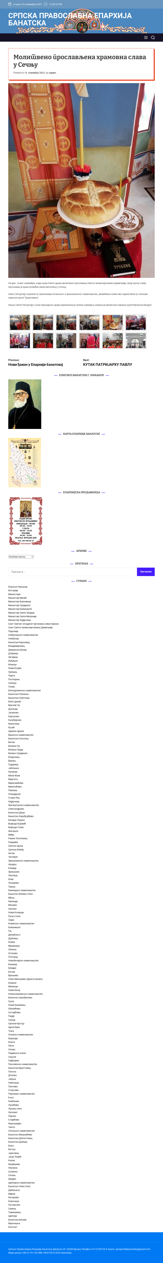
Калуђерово (14, 720)
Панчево (13, 1086)
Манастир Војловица (19, 601)
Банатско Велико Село (20, 894)
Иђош (11, 897)
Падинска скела (17, 1053)
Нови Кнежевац (16, 1005)
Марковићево (15, 783)
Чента (11, 1127)
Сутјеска (13, 1171)
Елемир (12, 868)
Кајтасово (13, 716)
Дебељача (14, 1190)
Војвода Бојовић (17, 823)
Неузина (12, 1167)
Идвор (11, 1193)
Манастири (14, 594)
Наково (12, 908)
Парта (11, 675)
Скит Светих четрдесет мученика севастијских (33, 623)
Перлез (12, 1116)
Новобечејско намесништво (23, 960)
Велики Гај (14, 746)
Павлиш (12, 790)
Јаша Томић (14, 1156)
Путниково (14, 1204)
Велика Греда (15, 749)
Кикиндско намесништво (22, 890)
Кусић (11, 727)
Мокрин (12, 905)
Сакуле (12, 1057)
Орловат (13, 1112)
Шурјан (12, 1179)
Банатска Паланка (18, 694)
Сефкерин (13, 1060)
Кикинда (13, 901)
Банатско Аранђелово (20, 997)
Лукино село (15, 1108)
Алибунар (13, 638)
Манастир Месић (17, 598)
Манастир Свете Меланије (22, 616)
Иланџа (12, 664)
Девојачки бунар (17, 649)
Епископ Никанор (17, 586)
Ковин (11, 942)
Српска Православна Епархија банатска (70, 19)
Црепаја (12, 1216)
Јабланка (13, 768)
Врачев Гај (14, 705)
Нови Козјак (15, 668)
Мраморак (14, 945)
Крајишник (14, 1164)
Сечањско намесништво (21, 1130)
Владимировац (16, 646)
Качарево (13, 1197)
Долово (12, 1075)
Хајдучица (13, 801)
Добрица (13, 653)
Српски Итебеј (16, 849)
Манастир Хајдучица (19, 620)
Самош (12, 1208)
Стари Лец (14, 797)
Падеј (11, 1016)
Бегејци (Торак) (16, 820)
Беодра (12, 968)
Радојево (13, 842)
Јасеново (13, 712)
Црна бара (14, 1027)
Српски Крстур (16, 1023)
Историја (13, 590)
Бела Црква (14, 701)
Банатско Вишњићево (20, 1134)
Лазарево (13, 883)
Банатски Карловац (19, 642)
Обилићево (14, 1008)
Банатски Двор (16, 812)
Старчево (13, 1090)
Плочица (13, 957)
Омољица (13, 1082)
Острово (13, 953)
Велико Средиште (17, 753)
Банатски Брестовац (19, 1068)
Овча (11, 1045)
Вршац (12, 760)
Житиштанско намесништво (23, 805)
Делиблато (14, 934)
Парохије (13, 631)
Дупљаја (13, 709)
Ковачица (13, 1201)
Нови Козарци (16, 912)
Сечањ (12, 1175)
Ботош (11, 1149)
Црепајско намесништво (21, 1182)
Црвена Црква (16, 731)
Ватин (11, 742)
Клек (11, 879)
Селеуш (12, 683)
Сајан (11, 920)
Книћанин (13, 1101)
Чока (11, 1031)
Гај (9, 931)
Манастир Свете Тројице (21, 612)
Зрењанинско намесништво (23, 860)
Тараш (11, 886)
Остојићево (14, 1012)
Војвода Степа (16, 827)
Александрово (16, 808)
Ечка (11, 1097)
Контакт (12, 1227)
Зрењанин (13, 871)
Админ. (53, 72)
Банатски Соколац (18, 738)
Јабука (12, 1079)
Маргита (13, 779)
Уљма (11, 686)
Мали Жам (14, 775)
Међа (11, 834)
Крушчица (13, 723)
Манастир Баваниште (20, 609)
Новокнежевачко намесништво (25, 994)
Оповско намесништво (20, 1034)
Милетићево (15, 786)
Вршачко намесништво (21, 735)
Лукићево (13, 1105)
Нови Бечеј (14, 990)
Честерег (13, 857)
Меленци (13, 986)
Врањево (13, 975)
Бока (11, 1145)
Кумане (12, 983)
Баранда (13, 1038)
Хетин (11, 853)
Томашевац (14, 1212)
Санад (11, 1020)
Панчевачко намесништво (22, 1064)
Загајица (13, 657)
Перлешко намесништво (21, 1093)
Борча (11, 1042)
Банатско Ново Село (19, 1186)
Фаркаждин (14, 1123)
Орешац (12, 672)
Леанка (12, 949)
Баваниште (14, 927)
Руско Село (14, 916)
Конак (11, 1160)
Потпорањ (14, 679)
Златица (12, 875)
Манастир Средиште (19, 605)
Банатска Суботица (18, 698)
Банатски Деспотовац (20, 1138)
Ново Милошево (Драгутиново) (25, 979)
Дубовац (13, 938)
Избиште (13, 661)
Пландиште (14, 794)
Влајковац (14, 757)
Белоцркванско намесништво (24, 690)
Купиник (13, 771)
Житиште (13, 831)
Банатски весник (17, 1219)
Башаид (12, 964)
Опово (11, 1049)
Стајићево (13, 1119)
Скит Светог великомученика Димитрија (30, 627)
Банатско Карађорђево (21, 816)
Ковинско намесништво (21, 923)
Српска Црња (15, 845)
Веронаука (14, 1223)
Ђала (11, 1001)
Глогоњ (12, 1071)
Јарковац (13, 1153)
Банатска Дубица (17, 1142)
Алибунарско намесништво (23, 635)
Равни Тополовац (17, 838)
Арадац (12, 864)
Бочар (11, 971)
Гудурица (13, 764)
